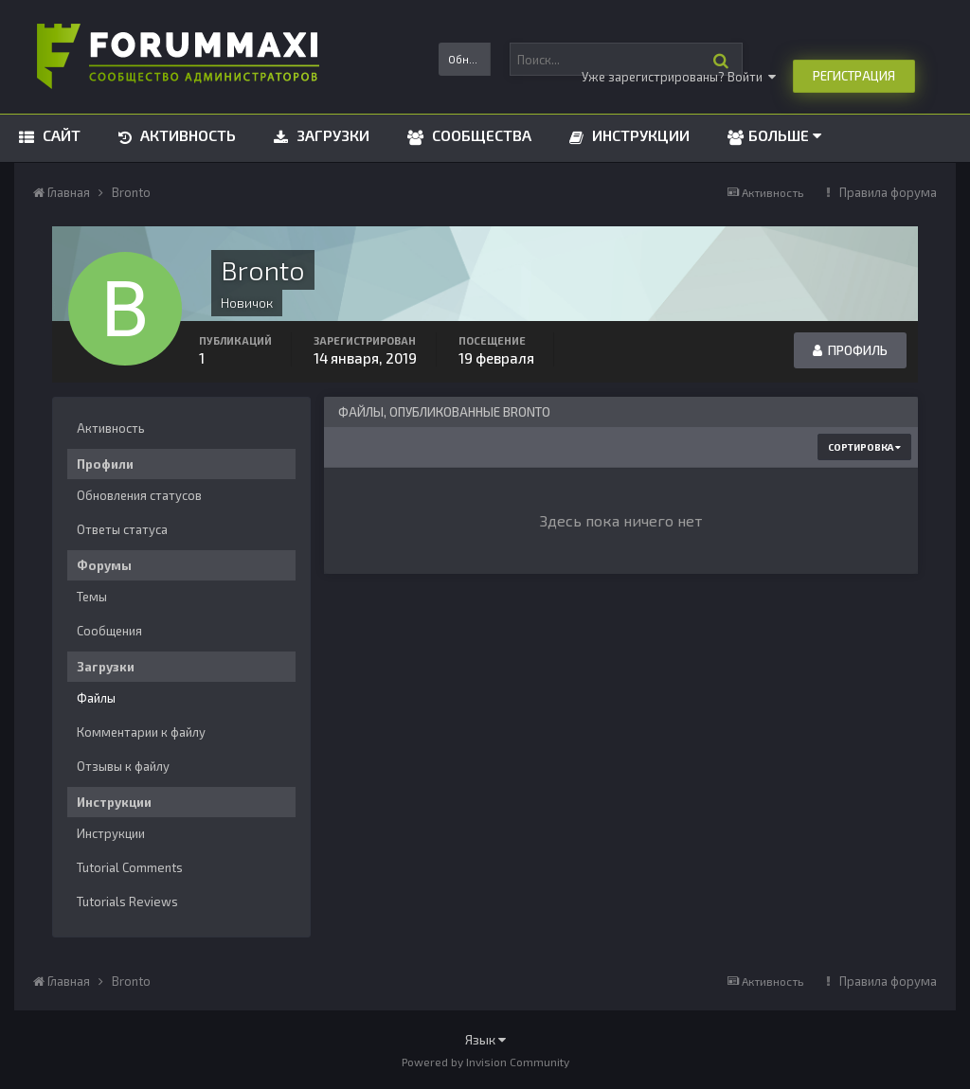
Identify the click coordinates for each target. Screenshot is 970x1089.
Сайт (60, 135)
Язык (485, 1039)
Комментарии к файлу (141, 732)
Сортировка (864, 447)
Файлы (96, 697)
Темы (92, 596)
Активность (186, 135)
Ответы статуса (122, 529)
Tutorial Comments (130, 867)
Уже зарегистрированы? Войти (679, 76)
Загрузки (331, 135)
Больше (784, 135)
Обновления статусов (139, 495)
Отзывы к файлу (123, 766)
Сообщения (109, 630)
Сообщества (479, 135)
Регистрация (854, 75)
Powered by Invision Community (485, 1061)
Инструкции (639, 135)
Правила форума (888, 192)
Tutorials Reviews (127, 901)
